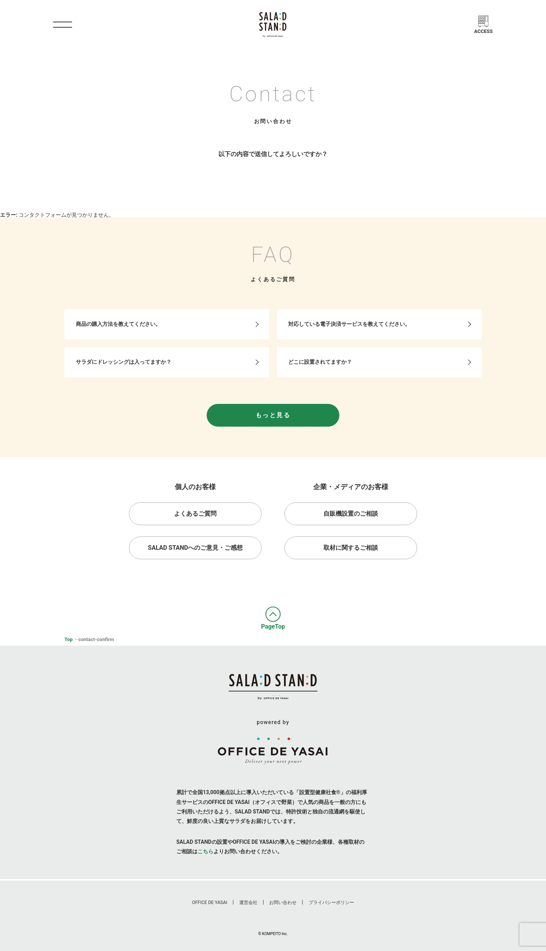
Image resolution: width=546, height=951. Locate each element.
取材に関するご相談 (350, 547)
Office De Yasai (209, 902)
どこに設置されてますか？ (320, 362)
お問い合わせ (283, 902)
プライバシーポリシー (331, 902)
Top (68, 639)
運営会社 (248, 902)
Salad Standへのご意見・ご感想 (195, 547)
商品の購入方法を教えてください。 (118, 324)
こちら (205, 851)
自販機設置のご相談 (350, 513)
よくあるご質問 (195, 513)
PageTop (273, 626)
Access (483, 31)
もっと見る (273, 415)
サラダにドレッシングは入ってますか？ (123, 362)
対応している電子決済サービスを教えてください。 (349, 324)
